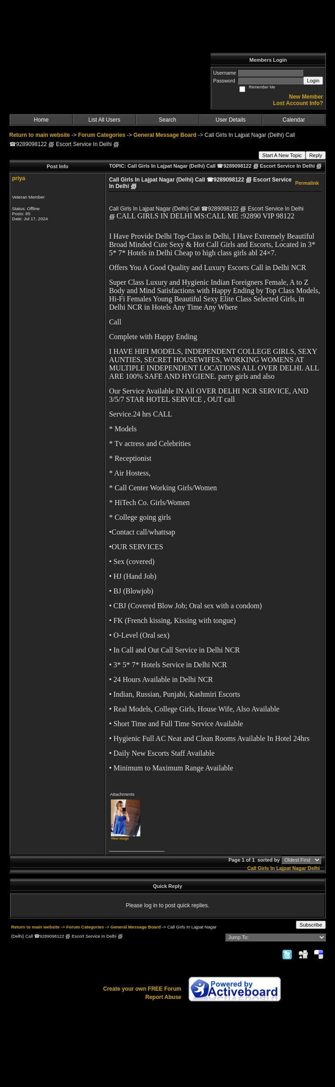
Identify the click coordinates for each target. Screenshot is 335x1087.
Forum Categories (102, 135)
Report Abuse (163, 997)
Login (313, 80)
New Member (306, 97)
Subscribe (311, 925)
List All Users (104, 120)
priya (18, 178)
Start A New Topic (282, 155)
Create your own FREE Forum (142, 989)
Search (167, 120)
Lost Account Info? (298, 103)
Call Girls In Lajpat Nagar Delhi (283, 868)
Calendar (294, 120)
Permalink (307, 183)
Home (41, 120)
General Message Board (164, 135)
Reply (315, 155)
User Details (230, 120)
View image (120, 838)
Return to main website (40, 135)
